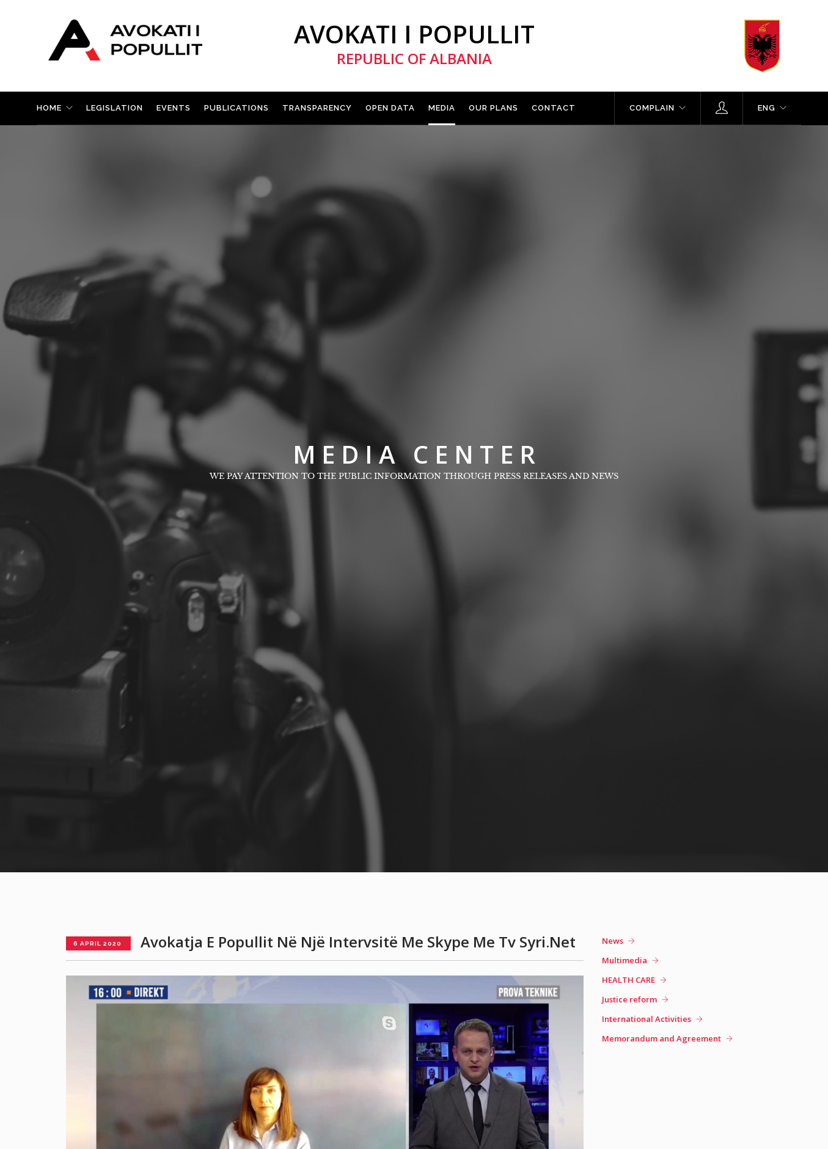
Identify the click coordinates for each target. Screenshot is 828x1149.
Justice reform (629, 999)
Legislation (114, 107)
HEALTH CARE (628, 979)
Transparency (317, 107)
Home (49, 107)
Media (441, 107)
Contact (554, 107)
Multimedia (624, 960)
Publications (236, 107)
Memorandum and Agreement (661, 1038)
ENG (766, 107)
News (612, 940)
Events (173, 107)
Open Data (390, 107)
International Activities (646, 1018)
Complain (652, 107)
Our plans (493, 107)
